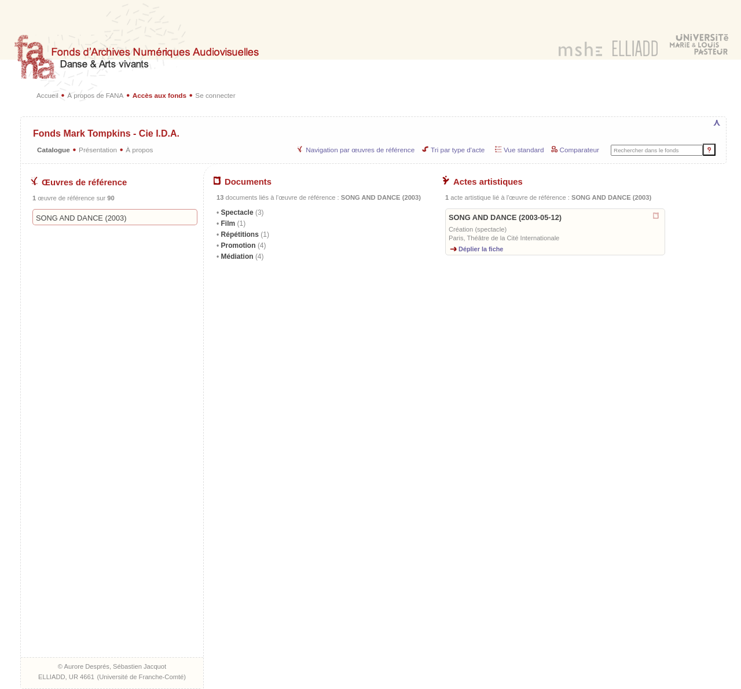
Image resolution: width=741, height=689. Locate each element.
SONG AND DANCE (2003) (81, 218)
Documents (243, 181)
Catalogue (53, 149)
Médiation (241, 256)
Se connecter (215, 95)
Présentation (98, 149)
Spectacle (241, 212)
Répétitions (244, 234)
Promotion (242, 245)
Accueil (47, 95)
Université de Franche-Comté (141, 676)
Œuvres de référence (79, 182)
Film (232, 223)
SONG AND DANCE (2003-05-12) (505, 217)
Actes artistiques (482, 181)
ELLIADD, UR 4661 (66, 676)
